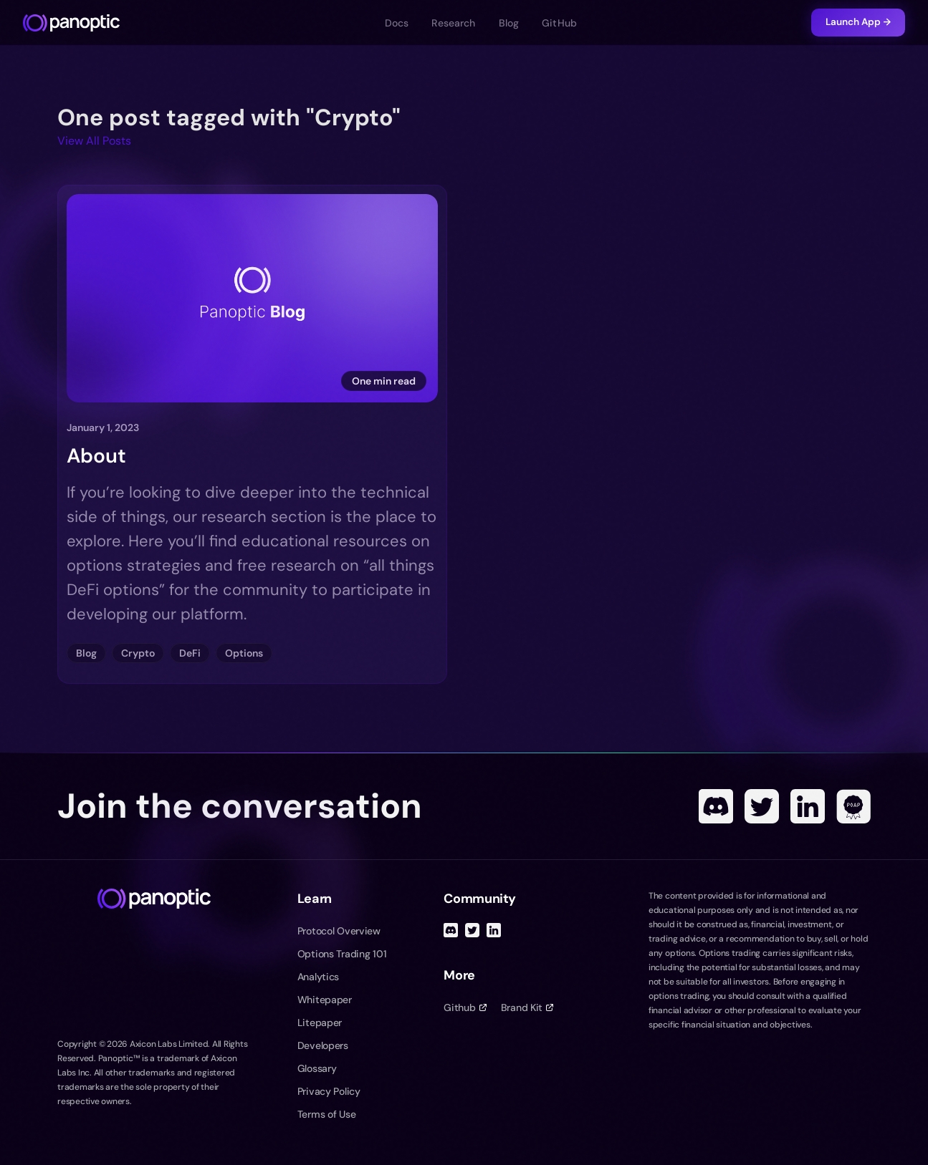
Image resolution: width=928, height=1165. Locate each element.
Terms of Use (326, 1114)
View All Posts (94, 140)
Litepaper (319, 1022)
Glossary (317, 1068)
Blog (509, 22)
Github (465, 1007)
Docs (397, 22)
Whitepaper (324, 999)
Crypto (138, 653)
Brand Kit (527, 1007)
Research (453, 22)
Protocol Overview (339, 930)
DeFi (190, 653)
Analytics (318, 976)
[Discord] (716, 806)
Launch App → (858, 22)
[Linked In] (807, 806)
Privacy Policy (328, 1091)
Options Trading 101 (342, 953)
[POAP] (853, 806)
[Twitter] (762, 806)
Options (244, 653)
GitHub (559, 22)
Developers (322, 1045)
